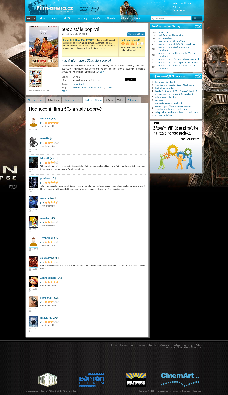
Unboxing (82, 18)
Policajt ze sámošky (164, 88)
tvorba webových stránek (190, 390)
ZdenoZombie (48, 277)
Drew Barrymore (96, 87)
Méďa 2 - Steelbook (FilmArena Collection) (176, 91)
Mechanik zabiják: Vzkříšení (171, 41)
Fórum (136, 18)
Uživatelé (110, 18)
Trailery (54, 18)
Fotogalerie (133, 100)
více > (102, 48)
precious (45, 178)
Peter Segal (78, 84)
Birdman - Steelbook (165, 82)
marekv (44, 218)
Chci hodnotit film (136, 34)
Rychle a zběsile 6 (163, 115)
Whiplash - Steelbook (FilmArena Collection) (177, 112)
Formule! (159, 100)
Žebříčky (67, 18)
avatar (44, 198)
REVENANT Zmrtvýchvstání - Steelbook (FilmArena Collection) (174, 96)
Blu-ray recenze (36, 100)
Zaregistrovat (179, 10)
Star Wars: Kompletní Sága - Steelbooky (174, 85)
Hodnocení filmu (93, 100)
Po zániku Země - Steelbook (168, 103)
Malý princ (163, 32)
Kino (42, 18)
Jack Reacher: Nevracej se (170, 35)
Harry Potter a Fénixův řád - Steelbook (177, 44)
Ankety (124, 18)
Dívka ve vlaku (165, 38)
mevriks (45, 138)
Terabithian (46, 238)
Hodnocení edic (72, 100)
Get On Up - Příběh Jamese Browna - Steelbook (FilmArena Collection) (173, 108)
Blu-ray (31, 18)
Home (114, 344)
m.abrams (46, 317)
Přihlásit (177, 7)
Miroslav (45, 118)
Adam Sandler (80, 87)
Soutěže (96, 18)
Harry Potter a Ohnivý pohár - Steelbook (178, 62)
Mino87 (44, 158)
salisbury (45, 258)
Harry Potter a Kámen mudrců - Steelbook (178, 59)
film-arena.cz (162, 390)
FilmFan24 (46, 297)
